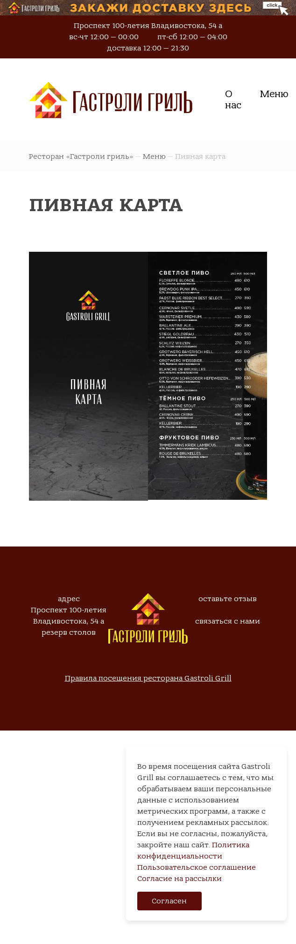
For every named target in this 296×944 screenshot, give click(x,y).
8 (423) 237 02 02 (69, 643)
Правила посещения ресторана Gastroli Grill (148, 678)
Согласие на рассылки (179, 878)
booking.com (227, 610)
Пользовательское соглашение (196, 867)
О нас (233, 99)
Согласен (169, 901)
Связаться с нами (227, 632)
